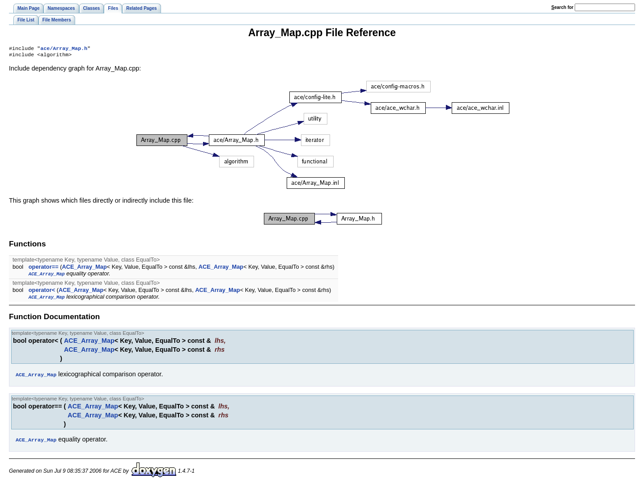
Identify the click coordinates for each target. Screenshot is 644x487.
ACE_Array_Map (84, 268)
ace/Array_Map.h (63, 49)
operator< (42, 291)
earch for (562, 7)
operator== (44, 268)
